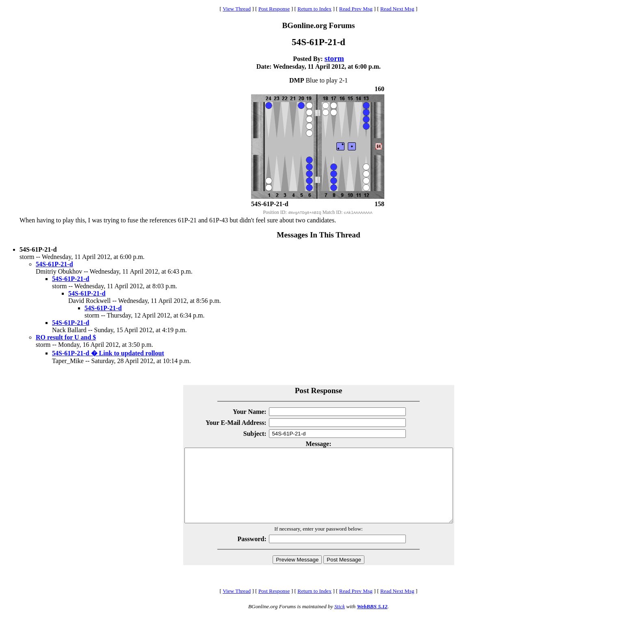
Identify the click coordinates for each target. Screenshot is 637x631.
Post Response (274, 9)
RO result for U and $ (66, 337)
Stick (339, 621)
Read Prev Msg (356, 9)
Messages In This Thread (318, 235)
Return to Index (314, 9)
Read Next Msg (397, 9)
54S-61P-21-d (54, 264)
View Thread (237, 9)
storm (334, 58)
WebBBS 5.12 (372, 621)
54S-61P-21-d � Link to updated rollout (108, 353)
